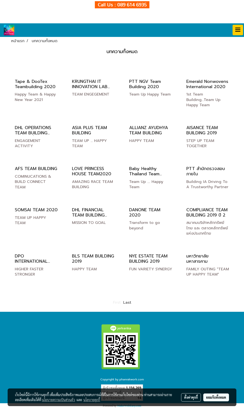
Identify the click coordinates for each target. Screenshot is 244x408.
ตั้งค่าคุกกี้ (191, 397)
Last (127, 302)
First (117, 302)
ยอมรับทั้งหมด (216, 397)
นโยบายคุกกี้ (91, 400)
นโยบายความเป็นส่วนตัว (58, 400)
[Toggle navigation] (238, 30)
